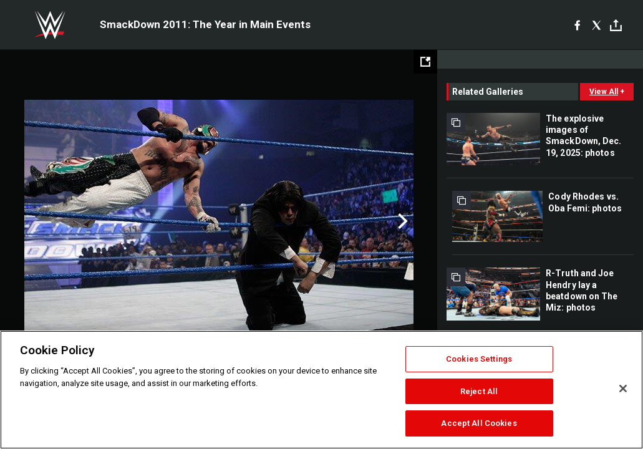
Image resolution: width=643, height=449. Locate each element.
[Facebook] (577, 25)
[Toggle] (616, 25)
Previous (36, 221)
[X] (596, 25)
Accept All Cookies (478, 423)
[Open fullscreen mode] (425, 62)
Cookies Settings (479, 359)
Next (401, 221)
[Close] (623, 388)
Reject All (479, 391)
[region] (321, 390)
